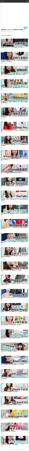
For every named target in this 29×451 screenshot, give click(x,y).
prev (4, 449)
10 (19, 449)
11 (21, 449)
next (24, 449)
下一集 (25, 27)
